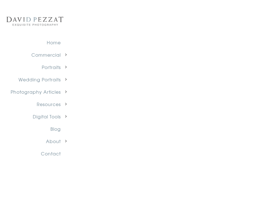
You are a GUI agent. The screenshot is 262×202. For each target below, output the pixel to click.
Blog (55, 128)
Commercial (46, 54)
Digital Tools (47, 116)
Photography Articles (36, 91)
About (53, 141)
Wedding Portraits (39, 79)
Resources (49, 104)
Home (54, 42)
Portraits (51, 67)
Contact (51, 153)
